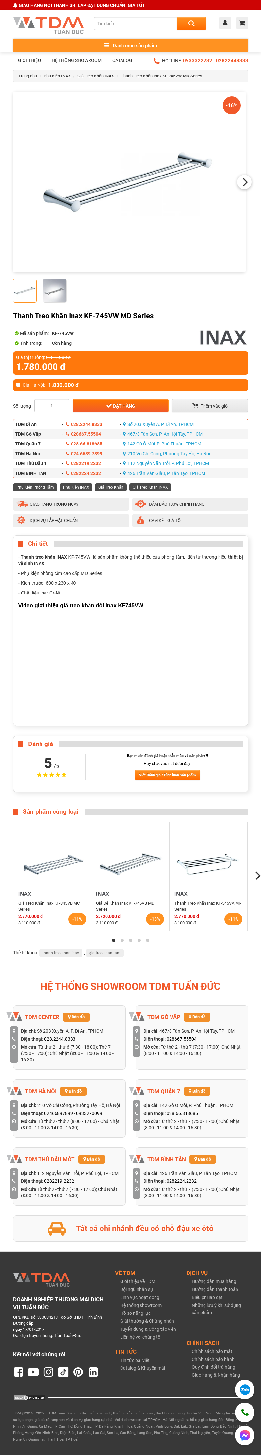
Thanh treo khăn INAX (44, 557)
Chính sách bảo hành (213, 1359)
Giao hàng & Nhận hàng (216, 1375)
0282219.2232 (83, 463)
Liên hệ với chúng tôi (140, 1337)
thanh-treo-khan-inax (60, 953)
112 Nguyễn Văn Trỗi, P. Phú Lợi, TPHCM (166, 463)
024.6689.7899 (84, 453)
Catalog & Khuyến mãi (142, 1368)
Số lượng (22, 406)
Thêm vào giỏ (210, 406)
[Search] (191, 23)
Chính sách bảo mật (212, 1351)
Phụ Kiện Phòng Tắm (35, 487)
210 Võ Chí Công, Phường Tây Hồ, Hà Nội (166, 453)
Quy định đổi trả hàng (213, 1367)
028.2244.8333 (84, 424)
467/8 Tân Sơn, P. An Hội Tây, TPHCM (163, 434)
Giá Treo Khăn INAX (95, 76)
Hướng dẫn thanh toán (215, 1289)
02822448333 (232, 61)
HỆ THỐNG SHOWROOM (77, 60)
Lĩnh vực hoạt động (139, 1297)
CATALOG (122, 60)
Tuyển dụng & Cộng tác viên (148, 1329)
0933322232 (197, 61)
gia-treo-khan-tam (105, 953)
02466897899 (58, 1113)
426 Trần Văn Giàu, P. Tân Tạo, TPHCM (164, 473)
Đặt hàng (120, 406)
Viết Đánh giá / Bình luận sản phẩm (167, 775)
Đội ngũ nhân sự (136, 1289)
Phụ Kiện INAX (57, 76)
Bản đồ (76, 1016)
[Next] (244, 182)
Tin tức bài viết (135, 1360)
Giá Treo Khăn (110, 487)
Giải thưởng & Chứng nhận (147, 1321)
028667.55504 (83, 434)
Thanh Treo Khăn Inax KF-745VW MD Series (161, 76)
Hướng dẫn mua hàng (214, 1281)
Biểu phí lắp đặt (207, 1297)
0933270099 (89, 1113)
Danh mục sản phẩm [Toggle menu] (130, 45)
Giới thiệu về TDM (137, 1281)
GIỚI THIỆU (29, 60)
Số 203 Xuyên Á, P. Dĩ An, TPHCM (158, 424)
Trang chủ (27, 76)
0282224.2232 (83, 473)
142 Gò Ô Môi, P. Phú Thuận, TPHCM (162, 443)
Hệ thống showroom (141, 1305)
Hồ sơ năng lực (135, 1313)
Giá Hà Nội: (47, 385)
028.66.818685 (84, 443)
